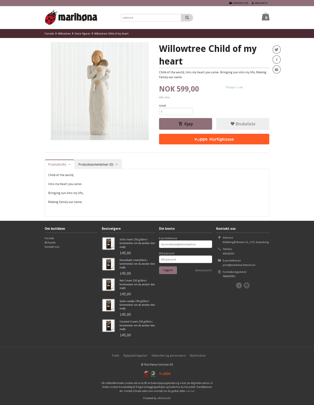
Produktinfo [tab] (57, 165)
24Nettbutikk (164, 399)
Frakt (115, 356)
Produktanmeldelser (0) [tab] (95, 165)
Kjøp (185, 124)
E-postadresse (168, 239)
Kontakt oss (52, 247)
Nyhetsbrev (198, 356)
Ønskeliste (242, 124)
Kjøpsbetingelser (135, 356)
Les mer (190, 391)
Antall (162, 105)
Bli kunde (50, 243)
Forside (49, 33)
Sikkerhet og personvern (168, 356)
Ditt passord (166, 254)
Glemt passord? (203, 271)
